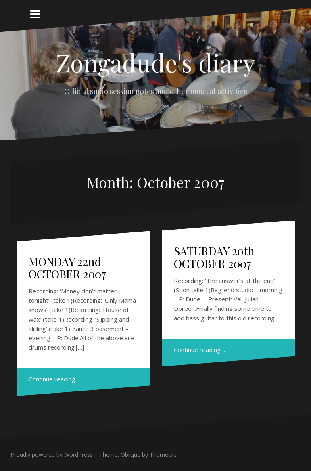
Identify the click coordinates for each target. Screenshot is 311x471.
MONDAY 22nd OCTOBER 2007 (67, 267)
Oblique (130, 454)
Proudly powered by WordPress (51, 454)
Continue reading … (55, 379)
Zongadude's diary (155, 62)
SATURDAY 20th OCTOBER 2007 (214, 257)
